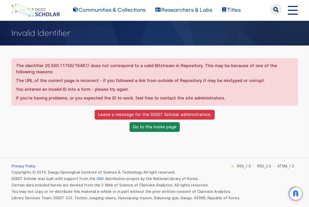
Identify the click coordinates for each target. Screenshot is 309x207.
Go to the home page (154, 127)
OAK (100, 179)
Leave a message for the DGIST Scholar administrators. (154, 114)
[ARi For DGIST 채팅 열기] (295, 193)
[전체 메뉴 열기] (293, 9)
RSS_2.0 (264, 166)
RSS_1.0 (244, 166)
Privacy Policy (24, 166)
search (276, 9)
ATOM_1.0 (285, 166)
